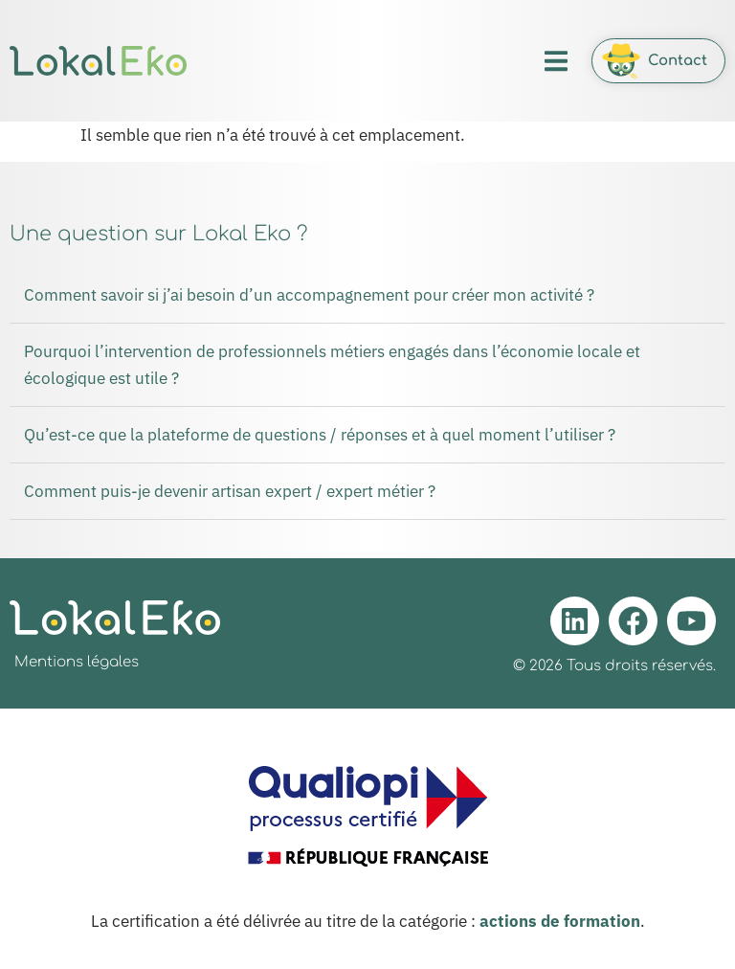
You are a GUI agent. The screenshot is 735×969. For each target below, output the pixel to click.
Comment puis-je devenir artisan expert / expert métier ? (229, 491)
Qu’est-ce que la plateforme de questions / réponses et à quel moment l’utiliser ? (319, 434)
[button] (555, 61)
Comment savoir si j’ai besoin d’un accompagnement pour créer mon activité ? (309, 294)
